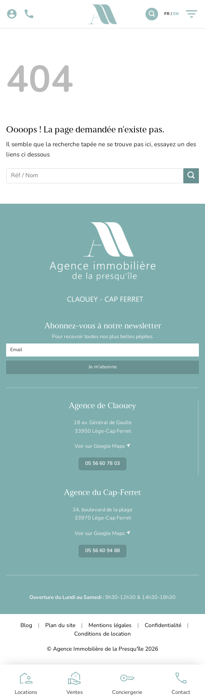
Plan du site (60, 625)
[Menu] (191, 14)
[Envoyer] (191, 175)
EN (176, 14)
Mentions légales (110, 625)
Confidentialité (163, 625)
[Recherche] (151, 14)
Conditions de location (102, 634)
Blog (26, 625)
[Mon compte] (12, 14)
